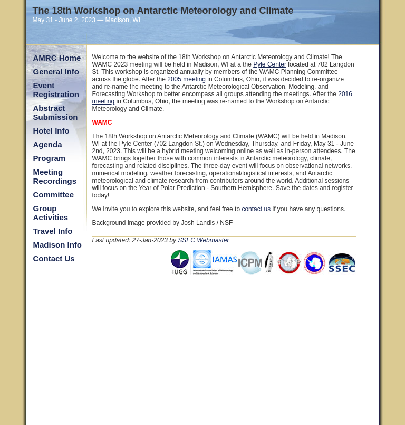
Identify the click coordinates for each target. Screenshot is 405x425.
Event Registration (56, 90)
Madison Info (57, 244)
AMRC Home (57, 57)
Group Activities (51, 213)
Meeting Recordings (55, 176)
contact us (256, 209)
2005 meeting (186, 79)
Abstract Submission (55, 112)
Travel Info (53, 230)
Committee (53, 194)
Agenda (47, 144)
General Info (56, 71)
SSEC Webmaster (203, 240)
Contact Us (54, 258)
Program (49, 158)
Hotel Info (51, 130)
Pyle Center (269, 64)
